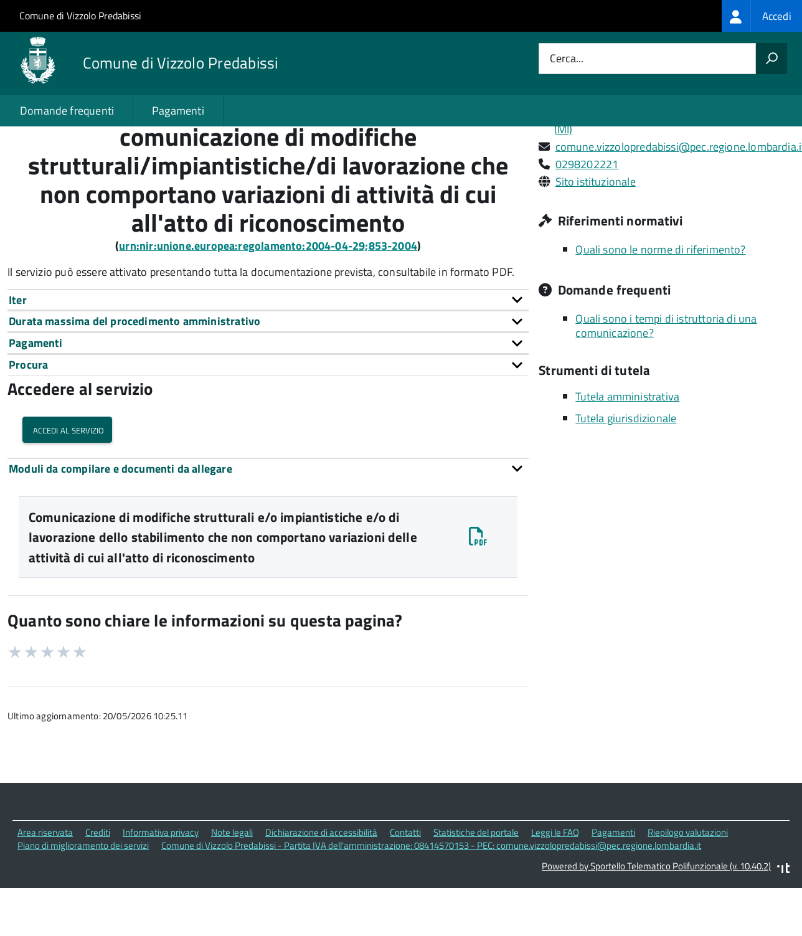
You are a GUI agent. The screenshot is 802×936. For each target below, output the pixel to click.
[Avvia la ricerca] (771, 58)
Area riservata (45, 886)
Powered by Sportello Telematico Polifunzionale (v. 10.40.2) (656, 919)
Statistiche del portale (476, 886)
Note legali (232, 886)
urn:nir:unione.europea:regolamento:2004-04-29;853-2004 (268, 298)
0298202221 (587, 217)
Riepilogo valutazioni (688, 886)
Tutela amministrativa (627, 450)
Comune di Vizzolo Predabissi (80, 15)
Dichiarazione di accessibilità (321, 886)
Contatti (405, 886)
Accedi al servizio (67, 482)
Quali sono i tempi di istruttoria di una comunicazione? (666, 378)
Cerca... (566, 58)
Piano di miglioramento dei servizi (83, 898)
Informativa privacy (161, 886)
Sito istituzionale (595, 234)
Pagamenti (178, 110)
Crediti (97, 886)
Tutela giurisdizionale (625, 471)
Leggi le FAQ (555, 886)
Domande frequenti (67, 110)
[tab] (268, 353)
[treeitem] (762, 16)
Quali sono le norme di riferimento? (660, 302)
